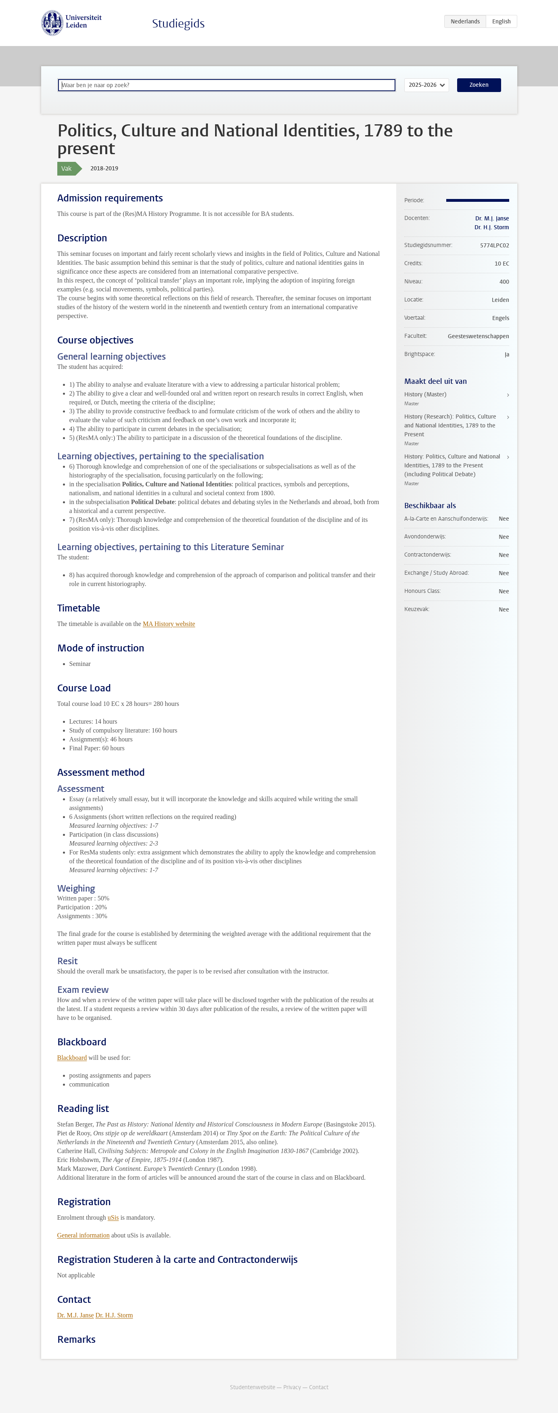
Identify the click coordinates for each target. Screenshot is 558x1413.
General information (83, 1235)
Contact (318, 1387)
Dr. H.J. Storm (114, 1315)
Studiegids (178, 23)
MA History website (169, 623)
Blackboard (72, 1057)
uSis (113, 1217)
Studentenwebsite (252, 1387)
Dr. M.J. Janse (75, 1315)
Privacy (292, 1387)
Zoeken (479, 85)
